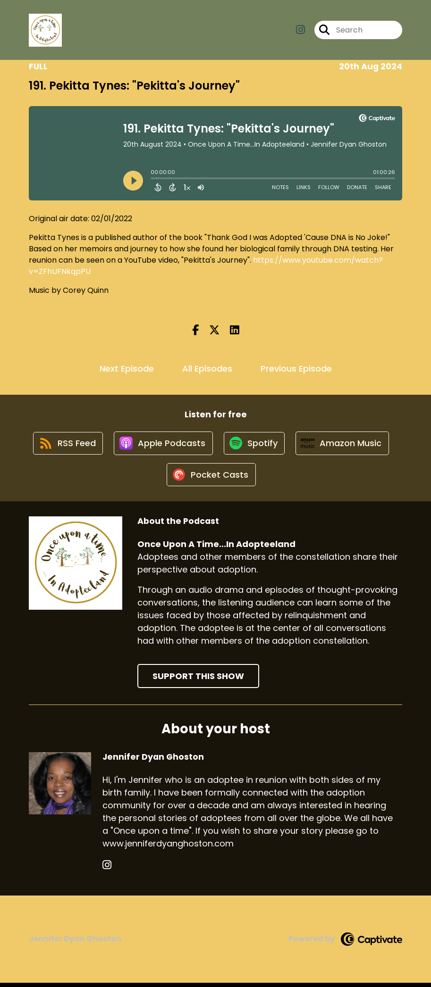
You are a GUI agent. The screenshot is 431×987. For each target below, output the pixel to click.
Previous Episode (296, 368)
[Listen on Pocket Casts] (211, 479)
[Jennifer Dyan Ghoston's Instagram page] (106, 869)
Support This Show (198, 681)
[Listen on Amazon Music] (344, 445)
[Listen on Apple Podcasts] (162, 445)
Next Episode (127, 368)
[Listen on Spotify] (255, 445)
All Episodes (207, 368)
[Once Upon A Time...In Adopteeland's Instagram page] (300, 31)
